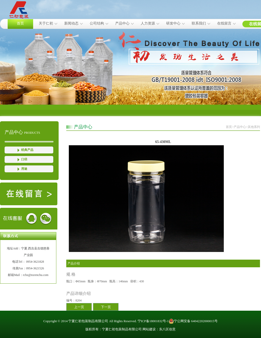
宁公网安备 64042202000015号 (193, 321)
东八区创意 (167, 329)
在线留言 (224, 23)
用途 (24, 169)
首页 (20, 23)
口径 (24, 159)
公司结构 (97, 23)
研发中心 (173, 23)
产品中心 (122, 23)
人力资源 (148, 23)
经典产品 (27, 150)
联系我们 (199, 23)
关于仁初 (46, 23)
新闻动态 (71, 23)
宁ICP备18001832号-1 (153, 321)
